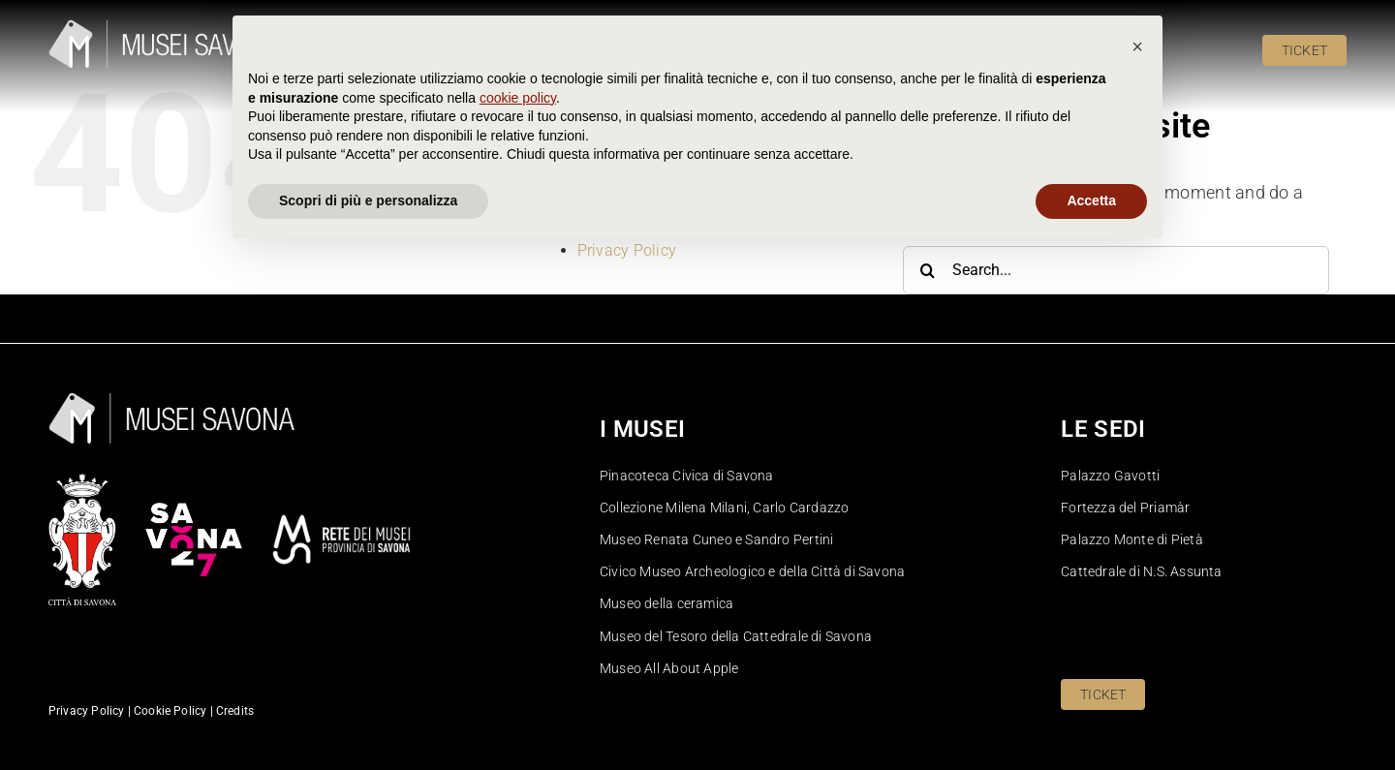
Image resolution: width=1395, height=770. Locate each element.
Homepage (615, 210)
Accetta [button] (1091, 716)
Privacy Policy (627, 250)
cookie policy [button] (518, 614)
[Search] (927, 270)
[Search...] (1116, 270)
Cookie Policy (625, 190)
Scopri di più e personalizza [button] (368, 716)
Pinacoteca (617, 231)
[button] (1137, 562)
